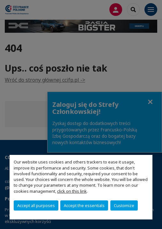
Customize (124, 205)
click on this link (72, 191)
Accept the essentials (84, 205)
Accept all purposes (36, 205)
